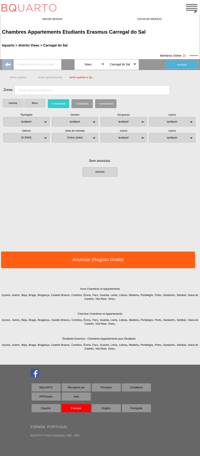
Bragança (43, 295)
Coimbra (76, 295)
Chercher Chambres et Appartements (100, 313)
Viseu (111, 298)
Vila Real (100, 298)
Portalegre (147, 295)
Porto (158, 295)
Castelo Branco (60, 295)
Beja (24, 295)
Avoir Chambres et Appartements (100, 288)
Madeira (134, 295)
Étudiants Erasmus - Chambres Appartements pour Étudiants (99, 338)
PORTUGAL (57, 427)
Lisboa (123, 295)
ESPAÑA (38, 427)
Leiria (114, 295)
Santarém (169, 295)
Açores (6, 295)
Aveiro (16, 295)
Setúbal (181, 295)
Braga (32, 295)
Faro (95, 295)
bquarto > (9, 45)
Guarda (104, 295)
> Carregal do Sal (53, 45)
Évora (87, 295)
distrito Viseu (28, 45)
